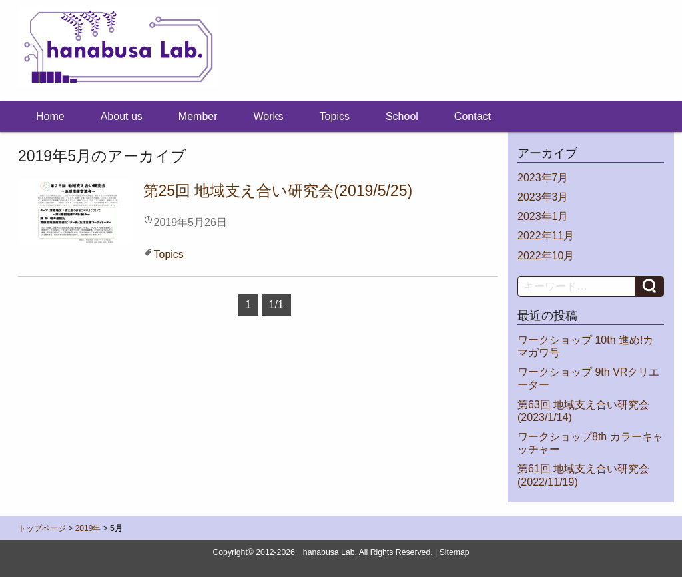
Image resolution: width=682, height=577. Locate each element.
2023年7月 (543, 177)
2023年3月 (543, 197)
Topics (335, 116)
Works (269, 116)
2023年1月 (543, 216)
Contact (472, 116)
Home (50, 116)
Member (198, 116)
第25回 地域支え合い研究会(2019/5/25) (278, 190)
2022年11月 (545, 235)
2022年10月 (545, 255)
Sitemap (455, 552)
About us (122, 116)
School (402, 116)
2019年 (88, 528)
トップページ (42, 528)
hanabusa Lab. (330, 552)
